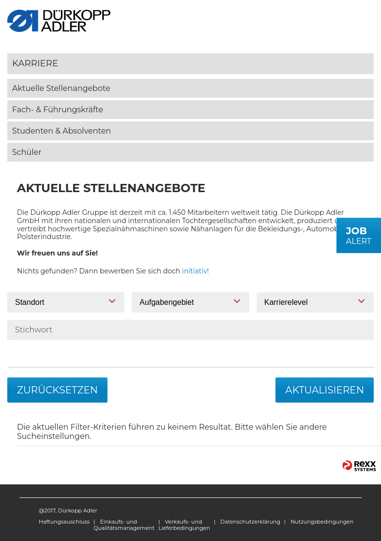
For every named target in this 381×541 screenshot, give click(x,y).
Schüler (27, 152)
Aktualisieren (324, 390)
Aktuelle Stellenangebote (61, 88)
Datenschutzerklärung (250, 521)
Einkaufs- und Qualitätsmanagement (123, 524)
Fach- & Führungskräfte (57, 109)
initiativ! (195, 271)
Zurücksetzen (57, 390)
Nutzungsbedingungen (321, 521)
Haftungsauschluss (64, 521)
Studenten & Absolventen (61, 130)
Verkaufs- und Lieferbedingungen (184, 524)
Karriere (35, 63)
